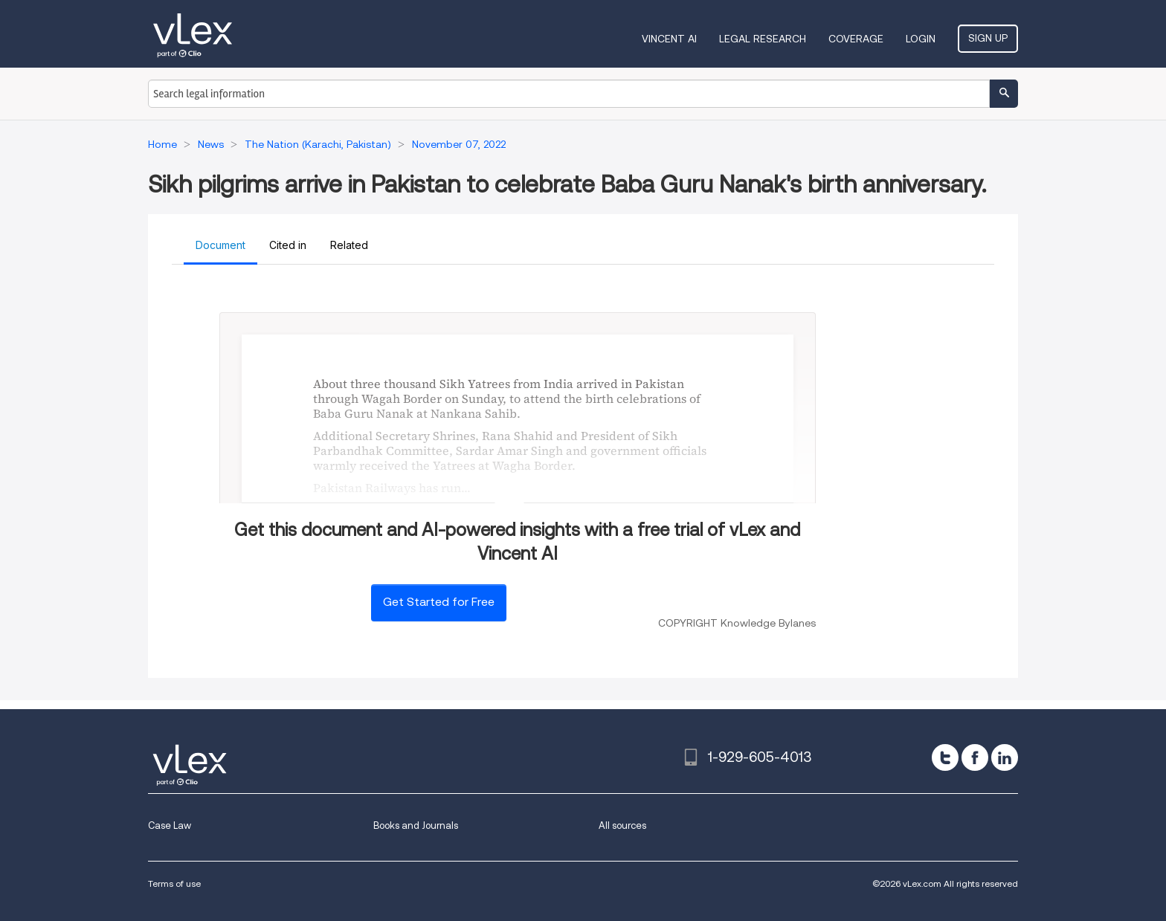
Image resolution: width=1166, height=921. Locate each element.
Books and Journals (415, 825)
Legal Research (762, 39)
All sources (622, 825)
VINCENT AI (669, 39)
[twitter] (945, 757)
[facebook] (975, 757)
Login (920, 39)
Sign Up (988, 38)
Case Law (169, 825)
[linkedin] (1004, 757)
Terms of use (174, 883)
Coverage (855, 39)
